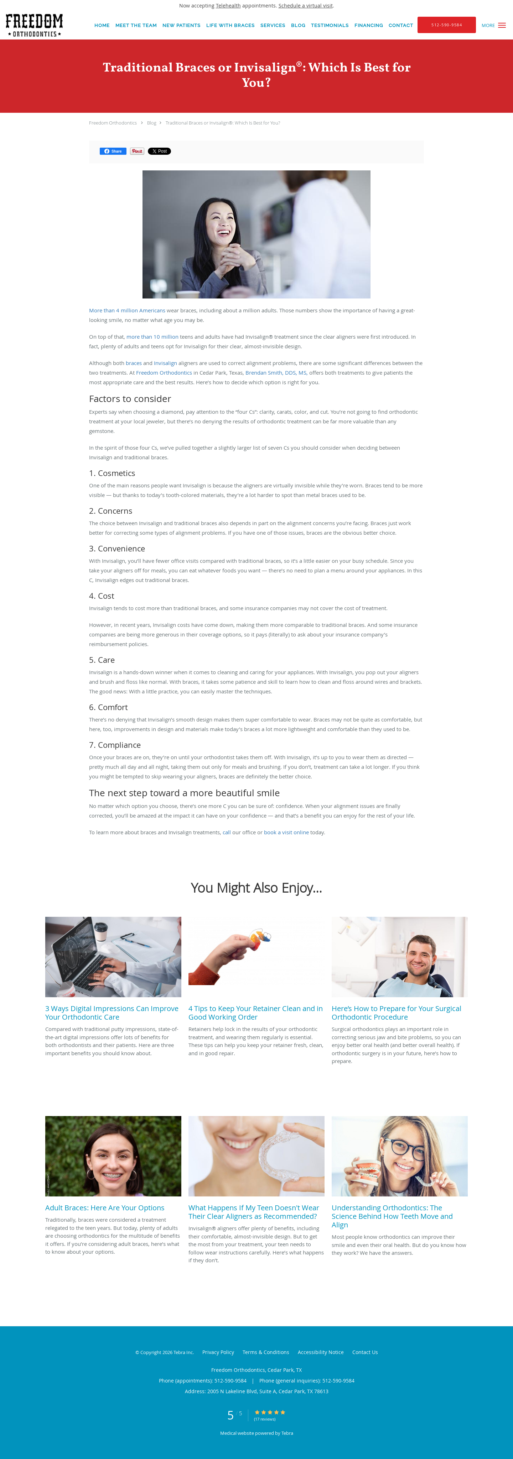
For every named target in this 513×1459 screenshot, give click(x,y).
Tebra (287, 1433)
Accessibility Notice (321, 1352)
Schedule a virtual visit (306, 5)
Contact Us (365, 1352)
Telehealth (228, 5)
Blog (151, 123)
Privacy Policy (218, 1352)
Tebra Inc (183, 1352)
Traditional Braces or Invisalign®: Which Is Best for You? (223, 123)
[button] (502, 25)
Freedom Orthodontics (113, 123)
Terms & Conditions (266, 1352)
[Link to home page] (31, 25)
